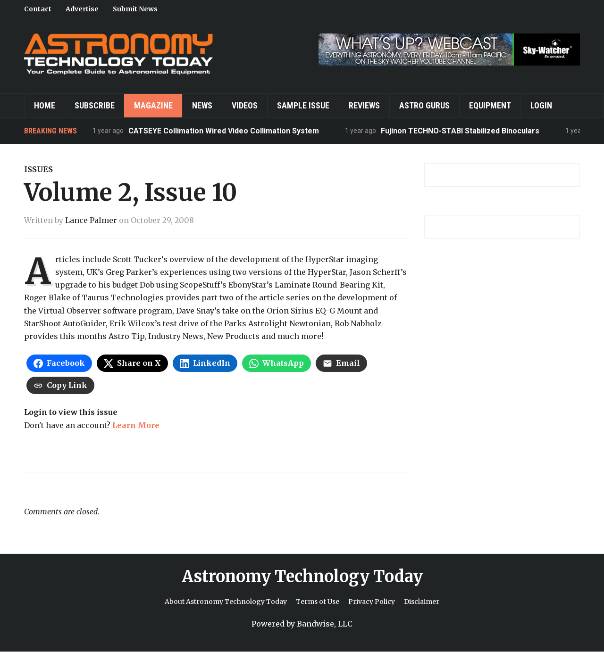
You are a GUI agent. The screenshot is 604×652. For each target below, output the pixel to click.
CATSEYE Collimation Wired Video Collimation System (223, 130)
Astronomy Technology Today (302, 576)
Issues (38, 169)
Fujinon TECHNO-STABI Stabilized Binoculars (460, 130)
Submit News (135, 9)
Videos (245, 105)
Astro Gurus (424, 105)
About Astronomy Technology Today (226, 601)
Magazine (153, 105)
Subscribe (95, 105)
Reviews (364, 105)
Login (541, 105)
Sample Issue (303, 105)
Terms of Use (317, 601)
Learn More (135, 425)
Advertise (82, 9)
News (202, 105)
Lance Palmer (91, 220)
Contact (37, 9)
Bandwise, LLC (324, 623)
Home (44, 105)
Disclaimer (421, 601)
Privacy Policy (371, 601)
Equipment (490, 105)
